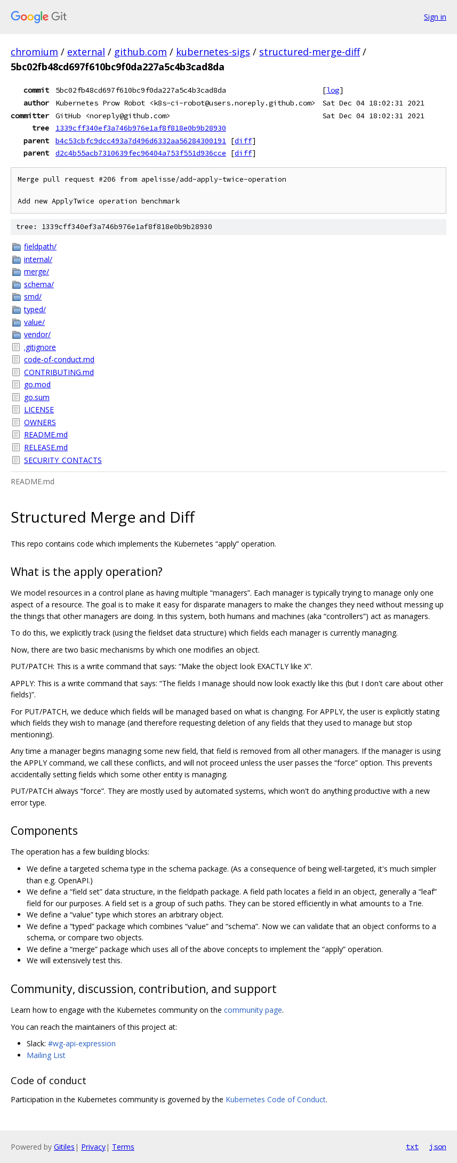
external (86, 51)
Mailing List (46, 1055)
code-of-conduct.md (59, 359)
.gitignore (40, 347)
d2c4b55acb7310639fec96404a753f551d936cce (140, 153)
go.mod (37, 384)
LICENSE (39, 409)
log (332, 90)
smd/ (33, 296)
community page (253, 1010)
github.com (140, 51)
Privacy (93, 1147)
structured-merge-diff (309, 51)
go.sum (37, 397)
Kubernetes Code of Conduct (276, 1099)
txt (412, 1146)
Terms (123, 1147)
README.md (46, 434)
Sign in (435, 17)
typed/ (35, 309)
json (437, 1146)
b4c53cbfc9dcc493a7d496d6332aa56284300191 (140, 140)
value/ (34, 322)
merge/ (36, 271)
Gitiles (64, 1147)
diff (243, 140)
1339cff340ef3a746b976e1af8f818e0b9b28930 (140, 128)
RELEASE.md (46, 447)
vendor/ (37, 334)
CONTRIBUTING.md (59, 372)
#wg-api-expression (82, 1043)
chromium (34, 51)
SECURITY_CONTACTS (63, 460)
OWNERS (40, 422)
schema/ (39, 284)
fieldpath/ (40, 246)
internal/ (38, 259)
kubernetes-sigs (213, 51)
